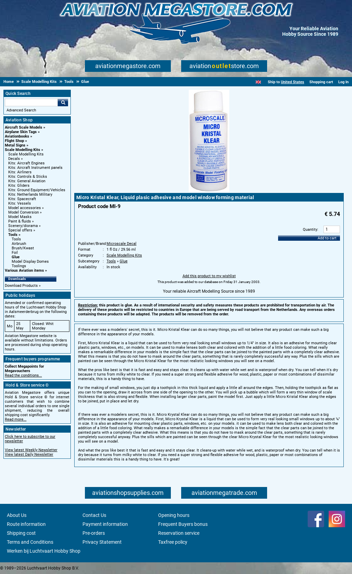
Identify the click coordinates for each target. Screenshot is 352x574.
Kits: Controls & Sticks (27, 176)
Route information (26, 524)
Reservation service (178, 533)
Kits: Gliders (19, 185)
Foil (15, 252)
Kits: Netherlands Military (30, 194)
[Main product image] (209, 190)
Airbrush (19, 243)
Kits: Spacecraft (22, 199)
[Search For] (31, 102)
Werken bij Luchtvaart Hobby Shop (43, 551)
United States (292, 82)
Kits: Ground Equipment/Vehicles (36, 190)
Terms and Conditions (30, 542)
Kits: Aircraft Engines (26, 163)
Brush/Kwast (23, 248)
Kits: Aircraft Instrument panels (35, 167)
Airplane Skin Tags (21, 132)
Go (63, 102)
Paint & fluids (19, 221)
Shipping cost (21, 533)
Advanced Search (21, 110)
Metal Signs (15, 145)
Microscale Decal (121, 243)
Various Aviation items (24, 270)
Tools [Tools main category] (16, 239)
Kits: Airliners (20, 172)
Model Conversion (23, 212)
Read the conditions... (23, 375)
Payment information (105, 524)
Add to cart (327, 238)
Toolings (19, 266)
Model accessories (24, 208)
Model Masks (20, 217)
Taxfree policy (172, 542)
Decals (14, 158)
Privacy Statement (102, 542)
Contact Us (94, 515)
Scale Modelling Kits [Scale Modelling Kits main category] (26, 154)
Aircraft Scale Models (23, 127)
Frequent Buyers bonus (183, 524)
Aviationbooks (17, 136)
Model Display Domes (30, 261)
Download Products (21, 285)
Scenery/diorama (23, 226)
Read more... (15, 419)
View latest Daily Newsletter (29, 454)
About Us (16, 515)
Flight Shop (14, 141)
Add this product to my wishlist (209, 276)
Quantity (310, 229)
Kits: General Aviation (26, 181)
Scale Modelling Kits (22, 150)
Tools (13, 234)
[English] (258, 82)
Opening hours (173, 515)
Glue (16, 257)
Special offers (20, 230)
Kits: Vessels (19, 203)
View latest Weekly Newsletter (31, 450)
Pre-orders (93, 533)
